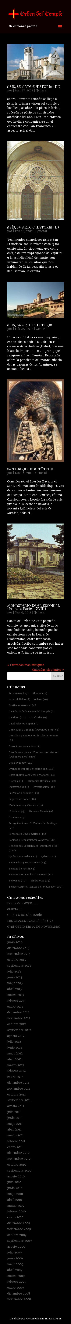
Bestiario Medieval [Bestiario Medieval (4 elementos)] (22, 705)
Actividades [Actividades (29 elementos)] (19, 693)
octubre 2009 (17, 1235)
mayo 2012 (15, 1053)
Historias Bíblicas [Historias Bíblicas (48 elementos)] (42, 781)
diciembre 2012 (18, 1012)
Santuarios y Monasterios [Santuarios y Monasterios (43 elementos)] (27, 862)
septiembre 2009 (19, 1240)
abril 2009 (14, 1270)
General (41, 90)
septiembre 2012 (19, 1030)
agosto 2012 (15, 1036)
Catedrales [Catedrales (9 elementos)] (38, 717)
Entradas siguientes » (48, 669)
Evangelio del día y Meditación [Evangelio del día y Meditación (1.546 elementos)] (31, 768)
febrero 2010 (16, 1211)
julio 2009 (14, 1252)
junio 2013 (14, 977)
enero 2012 (15, 1077)
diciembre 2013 (18, 948)
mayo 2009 (15, 1264)
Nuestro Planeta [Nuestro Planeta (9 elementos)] (41, 811)
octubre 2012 (16, 1024)
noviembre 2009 (19, 1229)
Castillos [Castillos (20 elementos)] (17, 717)
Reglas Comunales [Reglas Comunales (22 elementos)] (23, 856)
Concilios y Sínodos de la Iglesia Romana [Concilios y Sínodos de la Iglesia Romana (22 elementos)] (33, 738)
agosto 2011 (15, 1106)
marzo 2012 (15, 1065)
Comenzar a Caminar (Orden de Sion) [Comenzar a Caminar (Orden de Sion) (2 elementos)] (34, 729)
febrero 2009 (16, 1282)
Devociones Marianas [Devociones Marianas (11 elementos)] (24, 746)
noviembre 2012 (18, 1018)
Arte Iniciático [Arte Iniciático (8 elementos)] (19, 699)
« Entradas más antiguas (25, 665)
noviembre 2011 (18, 1088)
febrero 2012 (16, 1071)
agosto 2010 (16, 1176)
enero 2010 (15, 1217)
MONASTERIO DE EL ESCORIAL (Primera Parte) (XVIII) (33, 607)
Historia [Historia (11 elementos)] (16, 781)
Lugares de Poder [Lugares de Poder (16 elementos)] (22, 799)
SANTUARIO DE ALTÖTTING (31, 469)
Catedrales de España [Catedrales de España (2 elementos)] (24, 723)
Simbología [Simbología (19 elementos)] (40, 880)
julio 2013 (14, 971)
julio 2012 (14, 1041)
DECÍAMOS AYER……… (22, 903)
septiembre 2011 (19, 1100)
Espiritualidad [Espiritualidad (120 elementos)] (21, 762)
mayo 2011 (14, 1124)
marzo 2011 (15, 1135)
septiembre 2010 (19, 1170)
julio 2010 (14, 1182)
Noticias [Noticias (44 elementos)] (17, 811)
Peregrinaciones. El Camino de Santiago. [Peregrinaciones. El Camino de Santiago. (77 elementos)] (33, 825)
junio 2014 (15, 942)
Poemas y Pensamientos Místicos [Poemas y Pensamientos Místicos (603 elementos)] (32, 840)
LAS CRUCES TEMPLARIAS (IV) (30, 921)
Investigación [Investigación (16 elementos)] (44, 786)
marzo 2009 (16, 1276)
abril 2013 (14, 989)
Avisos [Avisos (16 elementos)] (41, 699)
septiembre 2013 (19, 965)
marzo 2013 (15, 995)
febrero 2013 (16, 1001)
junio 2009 (15, 1258)
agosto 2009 (16, 1246)
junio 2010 (14, 1188)
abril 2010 (14, 1200)
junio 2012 (14, 1047)
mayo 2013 (15, 983)
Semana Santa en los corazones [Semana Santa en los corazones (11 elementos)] (31, 874)
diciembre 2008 (18, 1293)
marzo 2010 (15, 1205)
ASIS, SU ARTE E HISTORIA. (30, 325)
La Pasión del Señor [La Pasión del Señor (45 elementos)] (24, 793)
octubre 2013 (16, 959)
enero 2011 (15, 1147)
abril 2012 (14, 1059)
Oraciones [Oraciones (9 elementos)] (17, 817)
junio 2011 (14, 1118)
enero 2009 (15, 1287)
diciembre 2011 (18, 1082)
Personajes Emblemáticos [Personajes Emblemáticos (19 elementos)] (27, 833)
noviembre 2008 (19, 1299)
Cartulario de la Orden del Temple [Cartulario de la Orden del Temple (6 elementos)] (32, 711)
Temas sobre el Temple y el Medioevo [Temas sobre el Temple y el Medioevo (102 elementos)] (35, 886)
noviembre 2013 (18, 954)
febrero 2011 (16, 1141)
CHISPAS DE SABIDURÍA (24, 915)
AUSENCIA (14, 909)
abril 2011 (14, 1129)
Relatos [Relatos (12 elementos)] (48, 856)
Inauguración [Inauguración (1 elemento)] (19, 786)
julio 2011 (14, 1112)
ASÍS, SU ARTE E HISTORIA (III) (33, 87)
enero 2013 (15, 1006)
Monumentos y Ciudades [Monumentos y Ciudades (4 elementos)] (26, 805)
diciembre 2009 (18, 1223)
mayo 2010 (15, 1194)
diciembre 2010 (18, 1153)
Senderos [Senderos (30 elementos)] (18, 880)
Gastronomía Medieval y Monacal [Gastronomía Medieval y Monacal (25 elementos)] (32, 774)
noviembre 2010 (18, 1159)
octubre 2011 (16, 1094)
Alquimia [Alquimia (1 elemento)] (40, 693)
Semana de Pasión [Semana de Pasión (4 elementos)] (22, 868)
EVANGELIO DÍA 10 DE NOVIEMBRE (33, 926)
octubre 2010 (16, 1164)
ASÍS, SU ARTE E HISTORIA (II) (33, 227)
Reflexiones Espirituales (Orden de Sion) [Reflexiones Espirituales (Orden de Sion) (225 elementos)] (34, 848)
